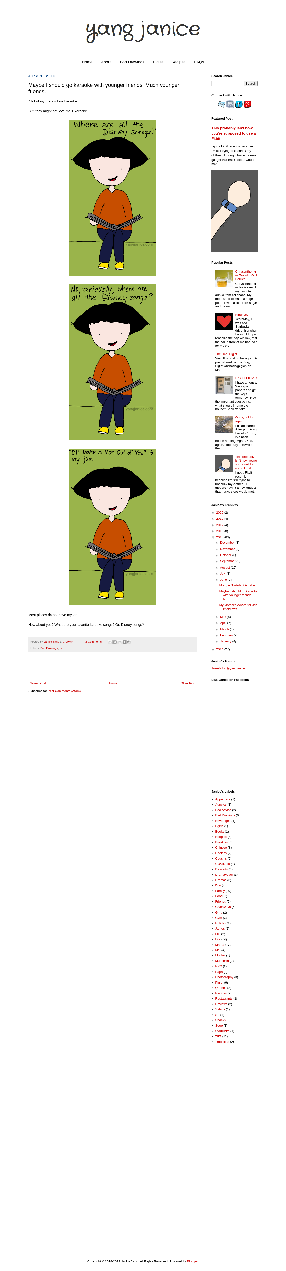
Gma (218, 912)
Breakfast (222, 842)
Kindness (241, 314)
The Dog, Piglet (226, 354)
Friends (220, 901)
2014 (220, 649)
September (228, 561)
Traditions (222, 1042)
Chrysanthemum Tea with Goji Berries (246, 275)
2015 (220, 537)
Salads (220, 1009)
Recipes (179, 62)
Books (219, 831)
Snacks (220, 1020)
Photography (224, 977)
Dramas (220, 880)
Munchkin (222, 961)
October (226, 555)
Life (62, 648)
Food (219, 896)
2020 (220, 512)
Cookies (221, 853)
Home (87, 62)
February (227, 635)
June (224, 579)
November (228, 549)
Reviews (221, 1004)
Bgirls (219, 826)
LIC (217, 934)
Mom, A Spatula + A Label (237, 585)
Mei (217, 950)
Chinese (221, 847)
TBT (218, 1036)
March (225, 629)
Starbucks (222, 1031)
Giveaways (223, 907)
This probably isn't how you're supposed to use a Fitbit (233, 133)
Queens (220, 988)
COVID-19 (222, 864)
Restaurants (223, 998)
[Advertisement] (230, 1125)
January (226, 641)
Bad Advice (223, 810)
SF (217, 1015)
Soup (219, 1025)
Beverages (222, 821)
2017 (220, 525)
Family (220, 891)
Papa (219, 972)
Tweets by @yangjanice (228, 668)
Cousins (221, 858)
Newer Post (38, 683)
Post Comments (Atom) (64, 691)
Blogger (192, 1261)
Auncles (220, 804)
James (220, 928)
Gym (218, 918)
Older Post (188, 683)
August (225, 567)
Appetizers (222, 799)
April (223, 623)
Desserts (221, 869)
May (223, 617)
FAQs (199, 62)
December (228, 542)
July (223, 573)
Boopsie (221, 837)
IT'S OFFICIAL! (246, 378)
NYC (218, 966)
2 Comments (93, 641)
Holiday (220, 923)
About (106, 62)
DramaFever (224, 874)
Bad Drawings (132, 62)
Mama (219, 944)
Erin (218, 885)
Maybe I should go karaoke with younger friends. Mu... (238, 595)
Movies (220, 955)
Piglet (158, 62)
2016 (220, 531)
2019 (220, 518)
